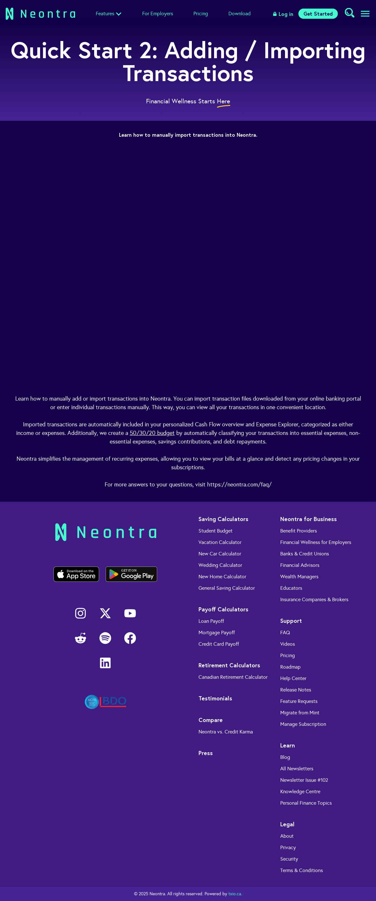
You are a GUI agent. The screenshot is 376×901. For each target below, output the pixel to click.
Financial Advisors (299, 565)
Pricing (200, 13)
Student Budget (215, 531)
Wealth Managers (299, 577)
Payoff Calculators (223, 609)
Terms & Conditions (301, 870)
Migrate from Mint (299, 713)
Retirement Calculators (229, 665)
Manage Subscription (303, 724)
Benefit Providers (298, 531)
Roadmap (290, 667)
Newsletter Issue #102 (304, 780)
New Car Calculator (219, 554)
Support (291, 620)
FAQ (285, 632)
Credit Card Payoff (218, 644)
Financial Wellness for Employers (315, 542)
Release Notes (295, 690)
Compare (210, 720)
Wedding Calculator (220, 565)
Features (105, 13)
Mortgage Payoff (216, 632)
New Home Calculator (222, 577)
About (287, 836)
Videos (287, 644)
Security (289, 859)
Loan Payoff (211, 621)
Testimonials (215, 698)
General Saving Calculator (226, 588)
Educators (291, 588)
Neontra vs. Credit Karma (225, 732)
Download (239, 13)
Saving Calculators (223, 519)
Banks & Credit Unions (304, 554)
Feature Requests (298, 701)
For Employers (157, 13)
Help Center (293, 678)
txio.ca (234, 894)
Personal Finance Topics (306, 803)
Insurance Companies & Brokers (314, 599)
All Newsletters (296, 769)
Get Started (318, 13)
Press (205, 753)
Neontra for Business (308, 519)
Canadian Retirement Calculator (233, 677)
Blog (285, 757)
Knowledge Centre (300, 791)
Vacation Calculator (219, 542)
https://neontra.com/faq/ (239, 484)
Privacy (288, 847)
